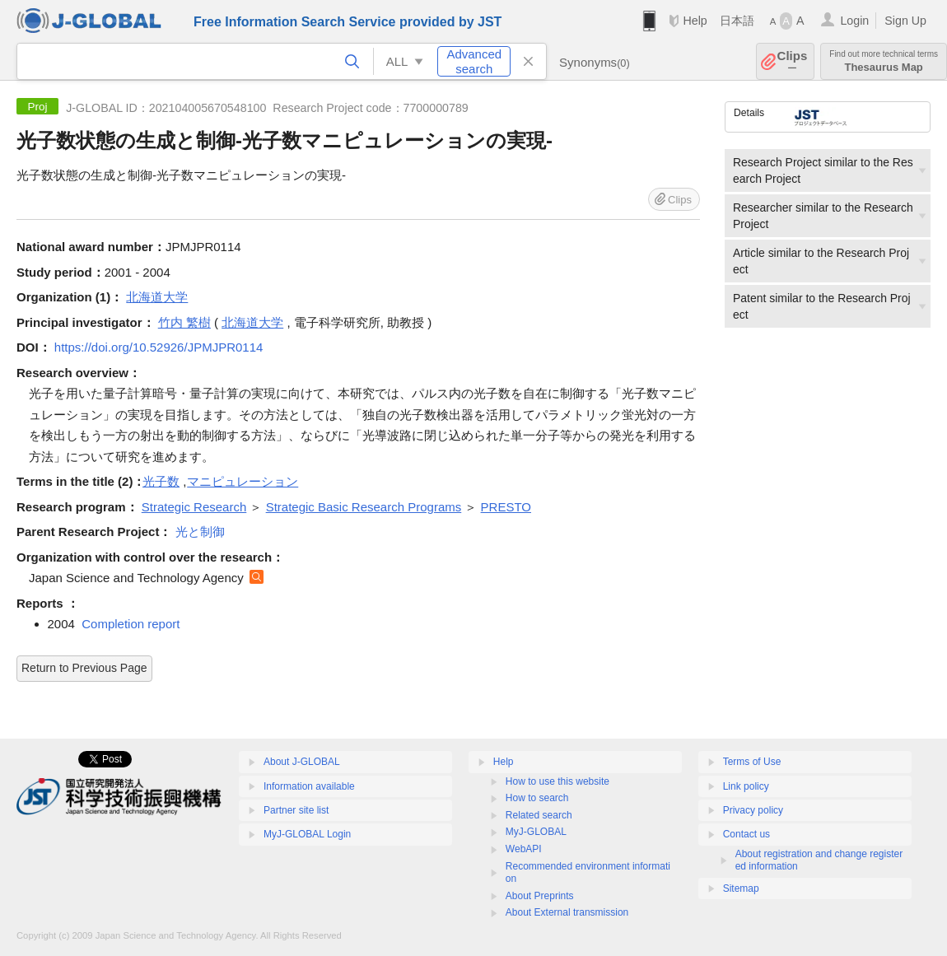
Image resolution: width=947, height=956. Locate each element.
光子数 (161, 481)
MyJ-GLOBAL (536, 831)
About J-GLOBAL (302, 761)
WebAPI (524, 849)
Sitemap (741, 888)
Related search (539, 815)
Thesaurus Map (883, 61)
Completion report (131, 624)
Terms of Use (752, 761)
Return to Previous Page (84, 667)
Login (854, 20)
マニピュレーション (242, 481)
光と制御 (200, 532)
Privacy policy (753, 810)
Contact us (746, 834)
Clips (792, 61)
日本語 (737, 20)
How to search (537, 798)
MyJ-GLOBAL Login (307, 834)
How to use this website (557, 781)
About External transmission (567, 912)
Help (695, 20)
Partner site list (296, 810)
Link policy (746, 786)
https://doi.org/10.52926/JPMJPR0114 (159, 347)
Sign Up (905, 20)
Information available (309, 786)
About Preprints (540, 896)
